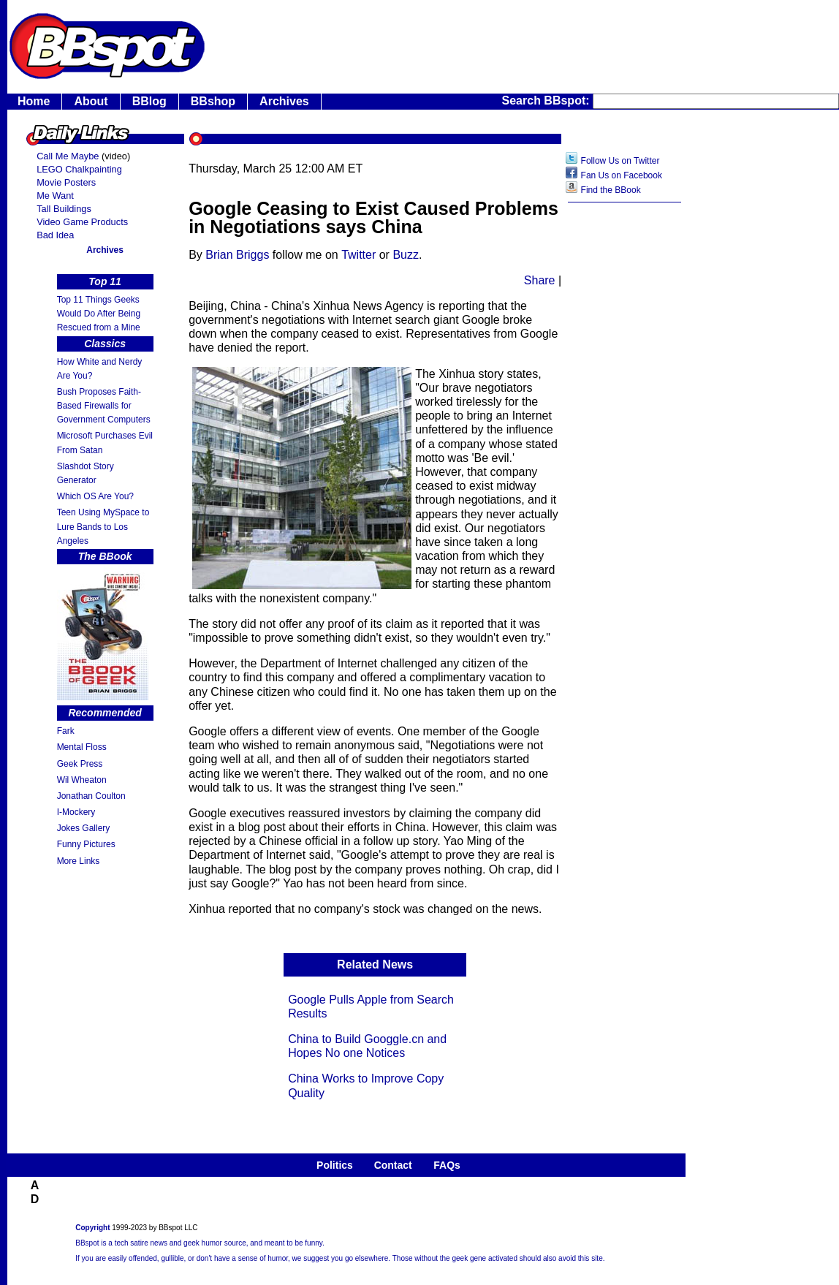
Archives (284, 101)
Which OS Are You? (95, 496)
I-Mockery (76, 812)
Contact (393, 1165)
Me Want (55, 195)
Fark (66, 731)
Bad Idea (55, 235)
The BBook (105, 556)
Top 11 (104, 281)
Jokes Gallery (83, 828)
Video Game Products (82, 221)
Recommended (104, 713)
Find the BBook (611, 190)
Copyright (92, 1228)
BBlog (149, 101)
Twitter (358, 255)
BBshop (213, 101)
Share (539, 280)
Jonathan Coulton (91, 796)
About (90, 101)
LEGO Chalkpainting (79, 169)
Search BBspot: (547, 100)
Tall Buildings (64, 208)
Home (34, 101)
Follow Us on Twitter (620, 161)
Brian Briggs (237, 255)
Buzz (405, 255)
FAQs (446, 1165)
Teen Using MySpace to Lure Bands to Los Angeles (103, 526)
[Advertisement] (624, 442)
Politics (334, 1165)
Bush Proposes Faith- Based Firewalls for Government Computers (104, 406)
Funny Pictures (86, 844)
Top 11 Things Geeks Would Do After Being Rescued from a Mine (99, 314)
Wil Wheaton (82, 780)
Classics (105, 343)
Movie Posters (66, 182)
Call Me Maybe (68, 156)
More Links (78, 861)
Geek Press (80, 764)
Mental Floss (82, 747)
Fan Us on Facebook (621, 175)
